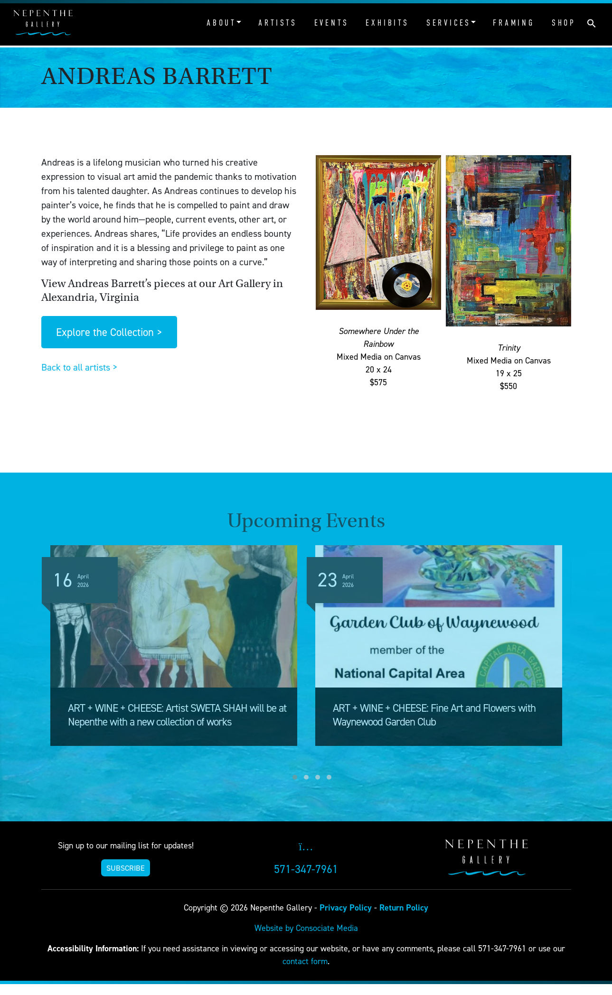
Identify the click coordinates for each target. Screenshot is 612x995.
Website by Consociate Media (306, 928)
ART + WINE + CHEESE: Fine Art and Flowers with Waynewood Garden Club (434, 714)
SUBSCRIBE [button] (125, 868)
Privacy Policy (346, 907)
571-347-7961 (306, 869)
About (221, 23)
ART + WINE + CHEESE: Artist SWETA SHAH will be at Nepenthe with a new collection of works (177, 714)
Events (331, 23)
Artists (277, 23)
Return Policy (403, 907)
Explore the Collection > (109, 331)
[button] (591, 22)
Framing (514, 23)
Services (448, 23)
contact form (305, 961)
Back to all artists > (79, 367)
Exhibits (387, 23)
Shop (564, 23)
